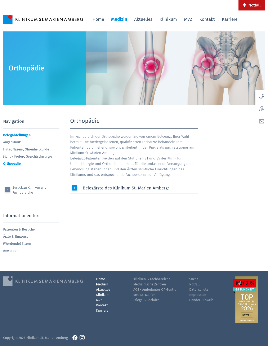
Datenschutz (198, 290)
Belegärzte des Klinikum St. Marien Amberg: (126, 188)
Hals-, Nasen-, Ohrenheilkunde (26, 149)
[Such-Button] (257, 18)
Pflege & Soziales (146, 300)
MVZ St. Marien (144, 295)
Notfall (254, 5)
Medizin (119, 19)
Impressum (197, 295)
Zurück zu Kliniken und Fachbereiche (30, 189)
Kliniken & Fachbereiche (151, 279)
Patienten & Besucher (19, 229)
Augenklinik (12, 142)
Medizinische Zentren (149, 284)
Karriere (229, 19)
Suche (193, 279)
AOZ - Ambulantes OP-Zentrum (156, 290)
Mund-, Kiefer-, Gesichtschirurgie (27, 156)
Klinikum (168, 19)
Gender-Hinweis (201, 300)
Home (98, 19)
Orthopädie (12, 164)
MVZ (188, 19)
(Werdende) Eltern (17, 244)
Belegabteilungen (17, 135)
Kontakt (207, 19)
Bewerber (10, 251)
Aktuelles (143, 19)
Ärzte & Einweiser (16, 236)
